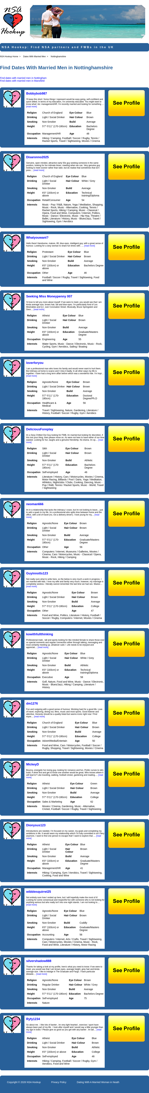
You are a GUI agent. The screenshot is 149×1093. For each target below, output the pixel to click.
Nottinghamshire (58, 56)
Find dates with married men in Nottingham (23, 78)
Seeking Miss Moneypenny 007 (49, 296)
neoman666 (34, 504)
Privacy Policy (58, 1082)
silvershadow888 (38, 961)
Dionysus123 (36, 825)
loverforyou (34, 363)
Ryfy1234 (33, 1019)
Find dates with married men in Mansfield (22, 80)
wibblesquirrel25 (38, 891)
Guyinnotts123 (37, 573)
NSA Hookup (34, 1082)
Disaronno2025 (37, 157)
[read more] (31, 106)
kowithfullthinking (39, 634)
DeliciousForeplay (39, 429)
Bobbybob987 (36, 93)
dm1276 (32, 703)
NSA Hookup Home (9, 56)
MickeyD (32, 764)
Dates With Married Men (34, 56)
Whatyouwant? (37, 237)
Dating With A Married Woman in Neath (98, 1082)
